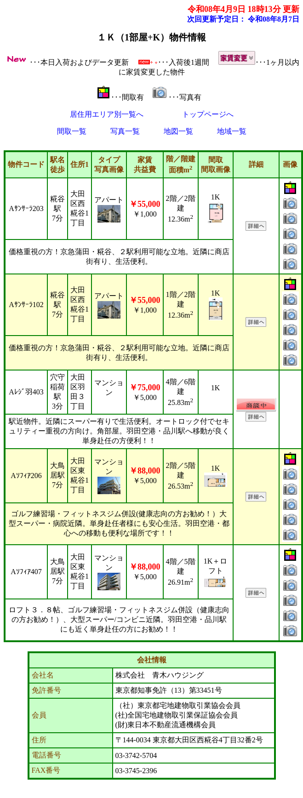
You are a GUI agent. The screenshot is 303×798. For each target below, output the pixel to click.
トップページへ (208, 114)
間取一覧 (71, 131)
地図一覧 (178, 131)
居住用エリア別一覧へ (106, 114)
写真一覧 (125, 131)
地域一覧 (231, 131)
